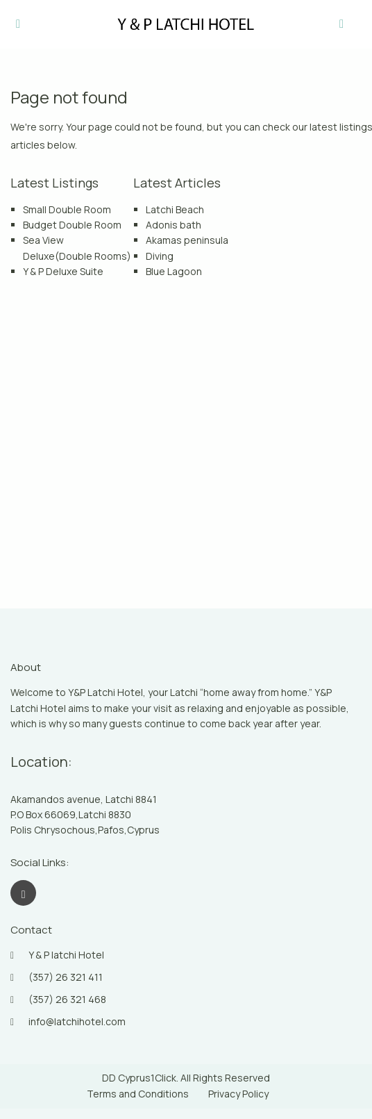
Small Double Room (67, 209)
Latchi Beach (175, 209)
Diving (160, 256)
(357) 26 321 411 (65, 977)
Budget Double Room (72, 224)
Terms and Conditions (138, 1093)
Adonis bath (173, 224)
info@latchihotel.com (77, 1021)
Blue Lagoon (174, 271)
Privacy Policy (238, 1093)
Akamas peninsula (187, 240)
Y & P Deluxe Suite (63, 271)
